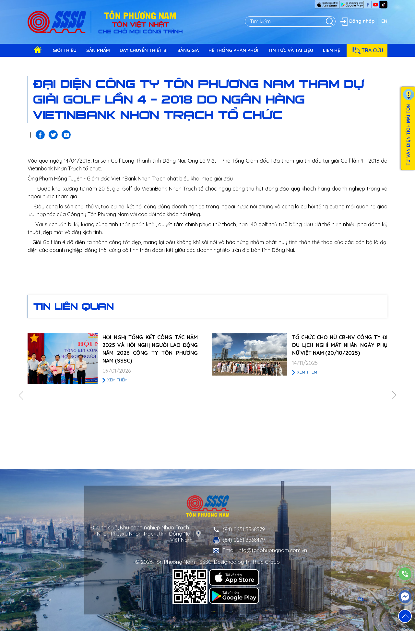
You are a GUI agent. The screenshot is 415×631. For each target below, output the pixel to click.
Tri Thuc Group (262, 562)
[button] (405, 616)
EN (384, 21)
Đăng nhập (356, 21)
